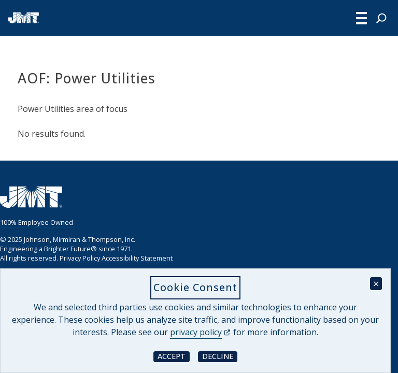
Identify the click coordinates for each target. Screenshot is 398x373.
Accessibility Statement (137, 258)
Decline (219, 356)
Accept (174, 356)
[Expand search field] (381, 18)
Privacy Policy (80, 258)
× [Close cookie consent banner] (376, 283)
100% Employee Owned (36, 222)
